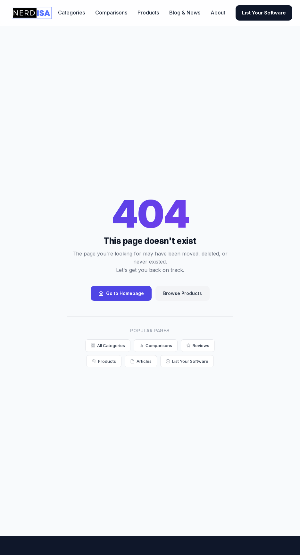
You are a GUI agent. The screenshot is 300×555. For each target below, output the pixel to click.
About (218, 12)
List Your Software (264, 13)
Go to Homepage (121, 293)
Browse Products (182, 293)
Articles (141, 361)
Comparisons (111, 12)
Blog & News (184, 12)
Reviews (197, 345)
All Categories (108, 345)
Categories (71, 12)
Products (148, 12)
